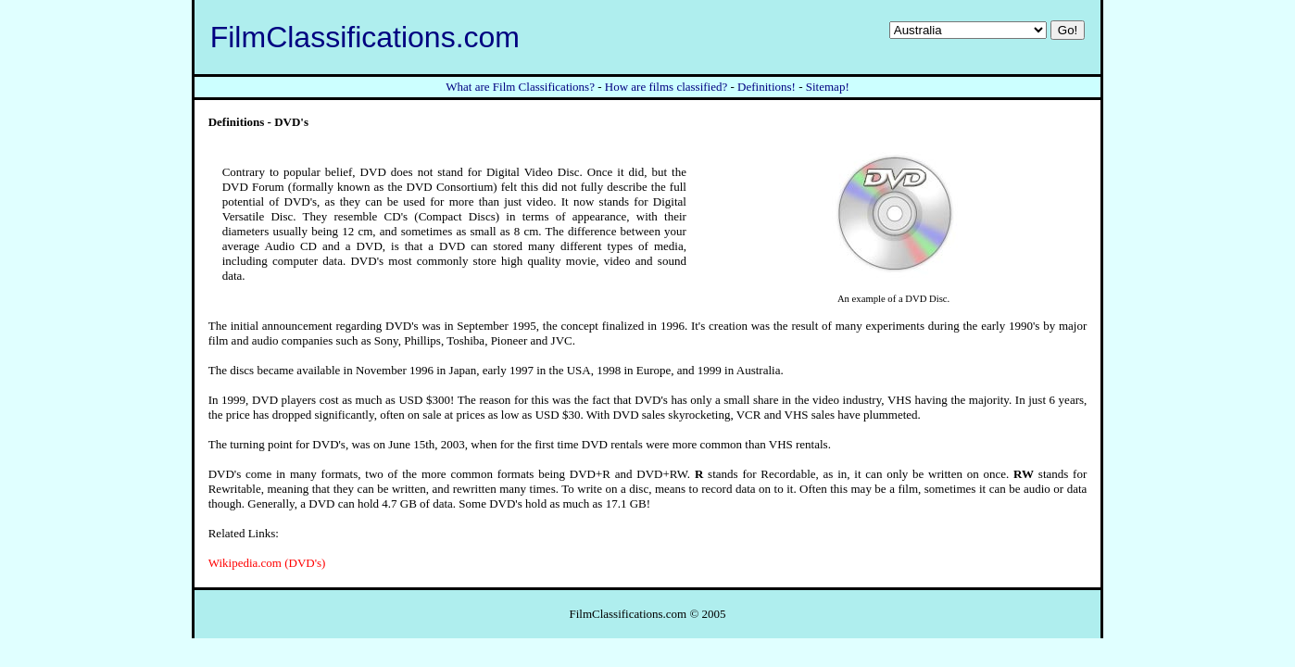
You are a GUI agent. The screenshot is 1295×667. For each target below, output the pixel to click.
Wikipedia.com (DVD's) (267, 563)
